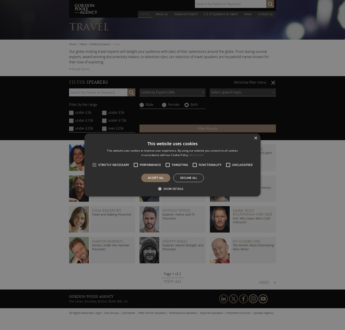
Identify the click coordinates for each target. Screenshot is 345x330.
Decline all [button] (188, 178)
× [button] (255, 138)
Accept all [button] (156, 178)
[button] (172, 189)
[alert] (172, 165)
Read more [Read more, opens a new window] (197, 155)
